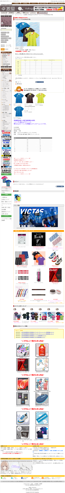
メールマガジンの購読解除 (6, 219)
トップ (2, 14)
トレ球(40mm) (6, 105)
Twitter (14, 478)
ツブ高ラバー (5, 76)
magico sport (5, 127)
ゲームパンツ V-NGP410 (22, 266)
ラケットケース (6, 85)
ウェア (3, 90)
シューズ (4, 99)
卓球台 (4, 117)
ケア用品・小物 (5, 88)
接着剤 (4, 77)
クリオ (4, 126)
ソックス (4, 93)
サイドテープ (5, 86)
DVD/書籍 (5, 121)
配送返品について (23, 481)
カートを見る (11, 481)
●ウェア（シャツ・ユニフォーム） (14, 14)
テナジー (6, 40)
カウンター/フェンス (7, 113)
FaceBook (24, 478)
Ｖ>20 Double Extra (5, 36)
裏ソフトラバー (6, 73)
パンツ (4, 92)
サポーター (5, 129)
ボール (3, 104)
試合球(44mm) (6, 109)
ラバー (3, 72)
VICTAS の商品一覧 (20, 228)
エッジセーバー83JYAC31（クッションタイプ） (38, 300)
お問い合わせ (5, 213)
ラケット (4, 80)
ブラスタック (38, 248)
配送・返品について (6, 201)
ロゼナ (2, 40)
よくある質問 (52, 3)
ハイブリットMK (4, 38)
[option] (17, 315)
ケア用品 (4, 78)
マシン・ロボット (6, 116)
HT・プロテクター (22, 300)
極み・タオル (55, 248)
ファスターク (3, 32)
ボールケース (5, 110)
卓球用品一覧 (49, 481)
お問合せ (60, 481)
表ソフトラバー (6, 74)
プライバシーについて (6, 204)
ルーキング (55, 283)
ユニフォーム (5, 91)
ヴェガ (9, 38)
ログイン (34, 3)
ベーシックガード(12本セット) (22, 283)
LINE (4, 478)
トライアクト (55, 266)
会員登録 (25, 3)
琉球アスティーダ (6, 122)
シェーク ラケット (7, 81)
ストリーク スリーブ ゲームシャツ (39, 265)
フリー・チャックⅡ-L (38, 282)
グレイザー (3, 34)
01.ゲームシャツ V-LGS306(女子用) (17, 201)
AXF (4, 125)
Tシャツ (4, 96)
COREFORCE (6, 124)
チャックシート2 (22, 246)
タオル (4, 95)
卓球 (35, 483)
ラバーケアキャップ (55, 301)
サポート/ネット (6, 115)
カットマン (4, 62)
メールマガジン (56, 478)
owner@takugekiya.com (38, 488)
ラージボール (5, 61)
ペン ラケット (6, 82)
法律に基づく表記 (6, 207)
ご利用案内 (16, 3)
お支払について (5, 199)
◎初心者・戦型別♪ (6, 53)
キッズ (3, 59)
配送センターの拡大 (18, 470)
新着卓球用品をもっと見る (6, 191)
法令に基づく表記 (37, 481)
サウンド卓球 (5, 65)
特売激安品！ (6, 55)
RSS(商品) (46, 478)
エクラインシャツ (42, 321)
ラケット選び (5, 84)
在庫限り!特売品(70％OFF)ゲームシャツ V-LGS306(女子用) (38, 14)
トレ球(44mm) (6, 108)
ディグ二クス (3, 42)
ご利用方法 (4, 197)
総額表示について (6, 211)
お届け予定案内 (43, 3)
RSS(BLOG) (36, 478)
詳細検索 (6, 49)
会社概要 (4, 209)
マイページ (5, 481)
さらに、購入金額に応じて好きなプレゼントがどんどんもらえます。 (29, 53)
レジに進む (16, 481)
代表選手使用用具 (6, 64)
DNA (8, 32)
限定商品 (4, 56)
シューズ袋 (5, 100)
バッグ (3, 102)
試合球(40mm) (6, 107)
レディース (4, 58)
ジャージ (4, 97)
